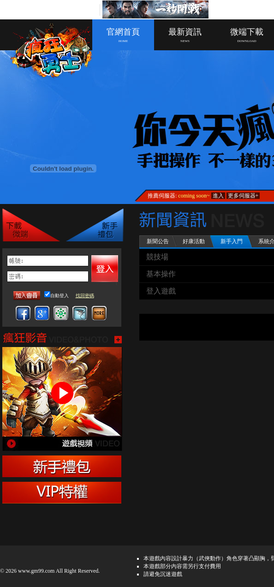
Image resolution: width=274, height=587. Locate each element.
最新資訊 (185, 35)
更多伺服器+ (243, 195)
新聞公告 (158, 241)
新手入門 (231, 241)
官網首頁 (123, 35)
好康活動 (194, 241)
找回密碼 (85, 295)
